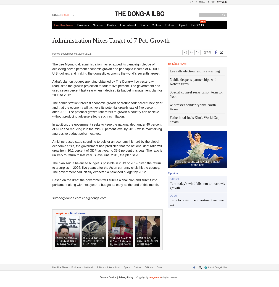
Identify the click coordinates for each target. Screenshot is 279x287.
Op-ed (183, 25)
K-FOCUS (197, 25)
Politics (111, 25)
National (98, 25)
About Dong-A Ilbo (215, 267)
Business (83, 25)
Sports (144, 25)
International (128, 25)
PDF (213, 2)
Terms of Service (108, 277)
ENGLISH (66, 15)
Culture (156, 25)
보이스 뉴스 (204, 2)
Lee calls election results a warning (195, 71)
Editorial (170, 25)
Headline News (63, 25)
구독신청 (194, 2)
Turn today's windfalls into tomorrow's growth (197, 186)
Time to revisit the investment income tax (197, 202)
